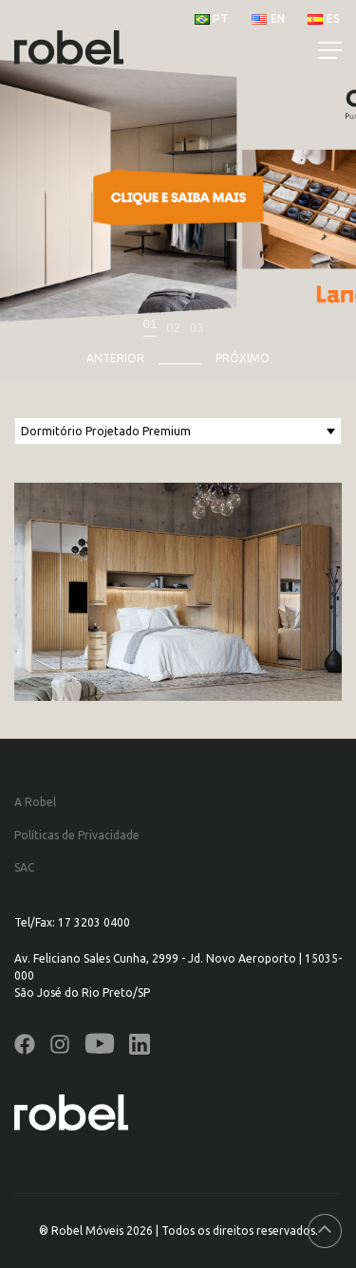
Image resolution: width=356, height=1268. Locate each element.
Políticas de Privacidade (77, 835)
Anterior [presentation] (115, 358)
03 (196, 328)
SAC (24, 867)
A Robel (35, 802)
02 (172, 328)
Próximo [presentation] (242, 358)
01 (150, 324)
